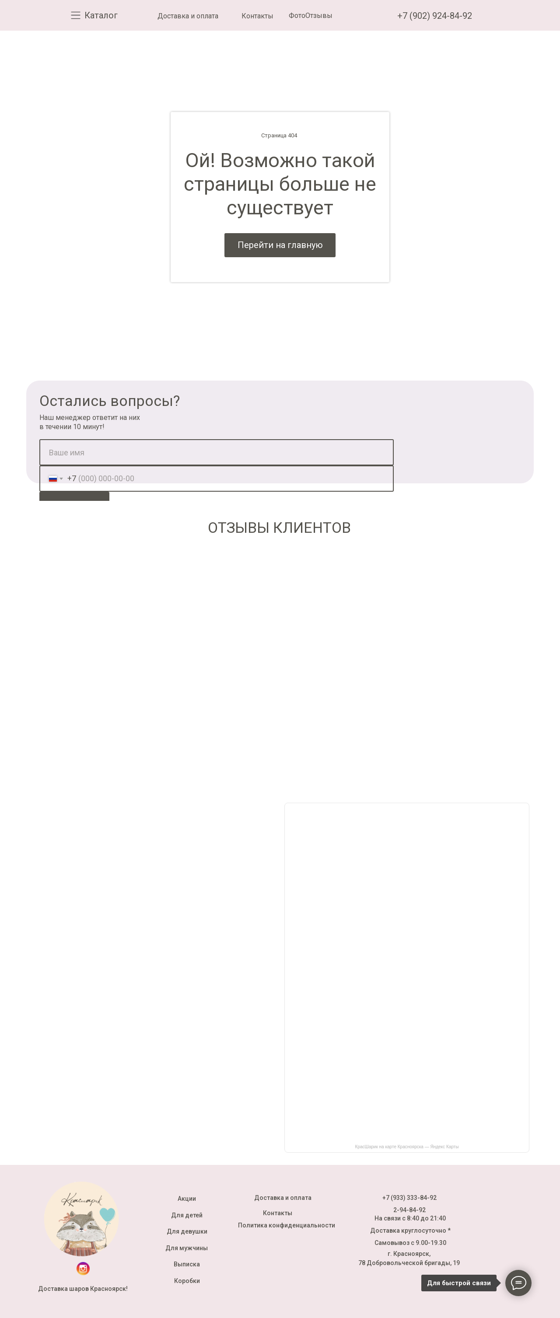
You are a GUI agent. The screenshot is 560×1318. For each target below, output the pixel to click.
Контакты (257, 16)
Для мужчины (186, 1248)
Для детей (187, 1215)
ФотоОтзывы (310, 15)
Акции (187, 1198)
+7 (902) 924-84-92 (434, 15)
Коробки (187, 1280)
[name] (216, 452)
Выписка (187, 1264)
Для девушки (187, 1231)
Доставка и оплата (188, 16)
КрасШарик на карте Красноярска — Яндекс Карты (407, 1146)
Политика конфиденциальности (286, 1225)
